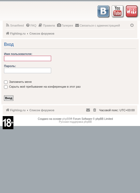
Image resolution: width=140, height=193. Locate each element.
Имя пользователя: (18, 53)
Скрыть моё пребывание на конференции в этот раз (42, 86)
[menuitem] (14, 25)
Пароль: (10, 66)
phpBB (66, 118)
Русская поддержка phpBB (75, 121)
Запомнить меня (18, 81)
